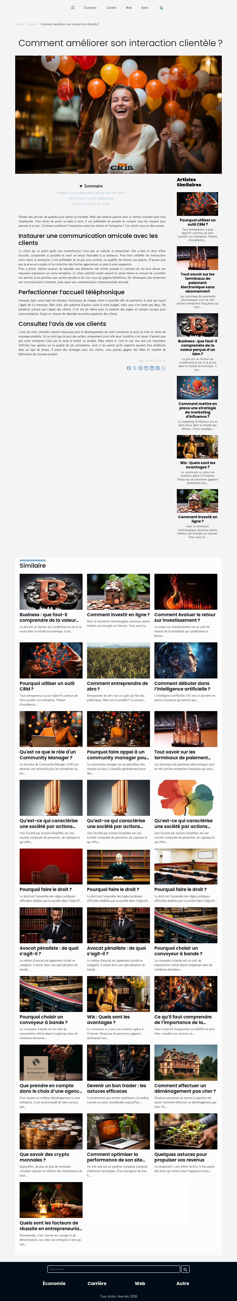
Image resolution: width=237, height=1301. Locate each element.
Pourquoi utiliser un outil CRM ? (198, 222)
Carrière (111, 7)
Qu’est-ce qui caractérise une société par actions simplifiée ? (49, 826)
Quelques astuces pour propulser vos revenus (180, 1157)
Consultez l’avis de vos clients (91, 204)
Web (129, 7)
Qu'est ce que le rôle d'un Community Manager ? (48, 755)
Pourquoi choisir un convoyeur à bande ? (178, 951)
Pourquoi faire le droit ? (46, 889)
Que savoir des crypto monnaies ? (44, 1157)
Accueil (19, 24)
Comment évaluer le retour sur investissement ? (185, 617)
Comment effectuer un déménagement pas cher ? (185, 1088)
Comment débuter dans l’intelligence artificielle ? (182, 686)
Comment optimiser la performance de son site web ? (114, 1160)
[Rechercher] (113, 1269)
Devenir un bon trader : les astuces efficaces (116, 1088)
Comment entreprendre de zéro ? (117, 686)
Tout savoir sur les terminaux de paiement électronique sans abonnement (198, 283)
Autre (144, 7)
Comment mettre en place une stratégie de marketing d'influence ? (197, 410)
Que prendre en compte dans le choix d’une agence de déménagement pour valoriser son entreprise (51, 1094)
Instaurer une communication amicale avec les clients (91, 192)
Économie (90, 7)
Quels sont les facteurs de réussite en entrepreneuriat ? (50, 1228)
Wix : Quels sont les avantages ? (197, 465)
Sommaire (93, 186)
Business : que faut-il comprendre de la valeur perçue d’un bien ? (197, 347)
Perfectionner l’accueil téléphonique (91, 198)
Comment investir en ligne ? (197, 519)
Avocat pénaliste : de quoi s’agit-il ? (49, 951)
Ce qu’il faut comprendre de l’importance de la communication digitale (183, 1022)
